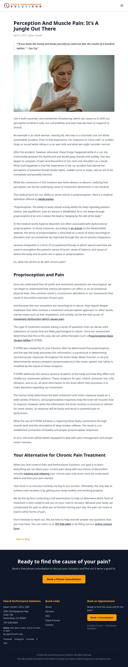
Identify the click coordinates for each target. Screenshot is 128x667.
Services (49, 611)
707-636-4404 (63, 524)
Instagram (19, 639)
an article (76, 228)
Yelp (5, 643)
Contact (49, 624)
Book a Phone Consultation (64, 579)
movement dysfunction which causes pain (39, 319)
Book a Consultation (102, 617)
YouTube (30, 639)
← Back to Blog (22, 539)
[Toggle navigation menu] (122, 5)
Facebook (7, 639)
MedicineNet (46, 199)
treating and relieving (36, 473)
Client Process (52, 620)
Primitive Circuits (95, 625)
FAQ (47, 615)
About (48, 606)
